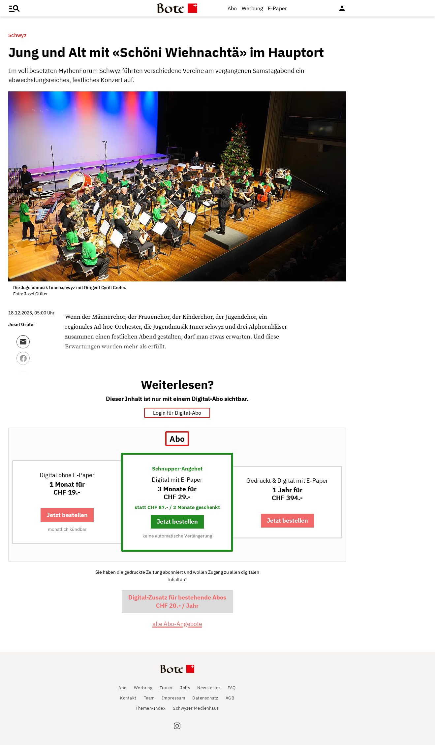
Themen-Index (151, 708)
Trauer (166, 688)
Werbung (252, 8)
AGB (230, 698)
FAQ (232, 688)
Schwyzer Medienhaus (196, 708)
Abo (232, 8)
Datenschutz (205, 698)
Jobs (185, 688)
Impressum (173, 698)
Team (149, 698)
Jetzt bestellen (67, 515)
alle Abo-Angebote (177, 624)
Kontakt (128, 698)
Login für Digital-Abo (177, 412)
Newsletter (208, 688)
